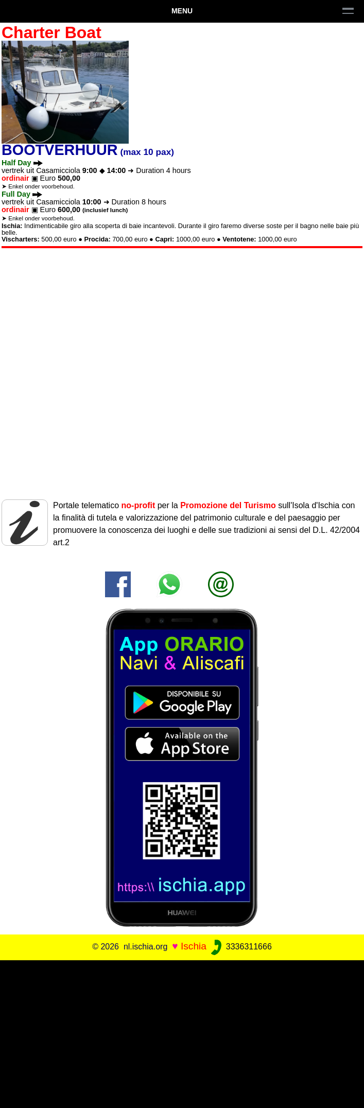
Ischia (193, 946)
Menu (182, 11)
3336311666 (240, 946)
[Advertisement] (182, 1032)
